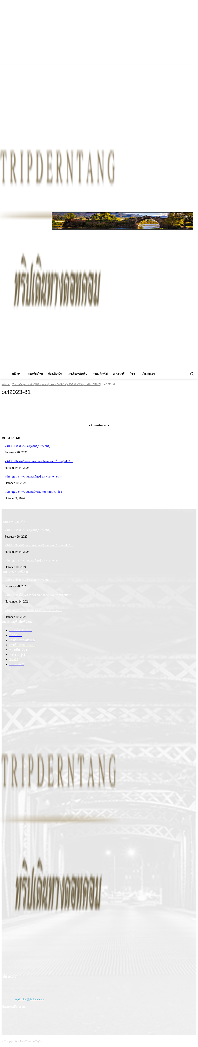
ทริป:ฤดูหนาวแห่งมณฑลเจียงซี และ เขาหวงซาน (33, 476)
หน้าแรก (6, 384)
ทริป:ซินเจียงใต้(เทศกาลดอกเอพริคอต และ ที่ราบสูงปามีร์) (39, 461)
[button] (191, 373)
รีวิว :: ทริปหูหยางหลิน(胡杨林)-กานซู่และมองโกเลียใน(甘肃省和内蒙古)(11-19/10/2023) (56, 384)
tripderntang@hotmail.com (29, 999)
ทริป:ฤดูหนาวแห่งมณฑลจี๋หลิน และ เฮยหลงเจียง (33, 491)
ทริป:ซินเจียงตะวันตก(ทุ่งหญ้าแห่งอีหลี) (27, 446)
